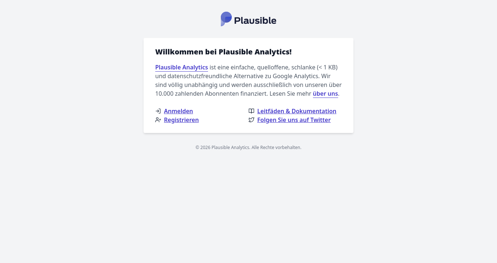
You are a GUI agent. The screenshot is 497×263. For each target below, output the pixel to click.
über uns (325, 93)
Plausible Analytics (181, 67)
